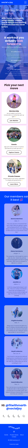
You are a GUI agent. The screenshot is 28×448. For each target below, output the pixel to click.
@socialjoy (14, 408)
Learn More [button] (14, 184)
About (22, 435)
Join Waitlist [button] (14, 120)
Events (6, 435)
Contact (14, 437)
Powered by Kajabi (14, 444)
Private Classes (14, 435)
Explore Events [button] (14, 152)
